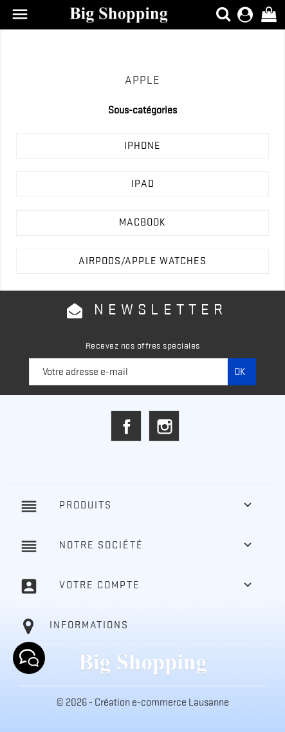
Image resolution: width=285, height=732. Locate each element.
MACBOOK (142, 222)
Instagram (164, 426)
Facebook (126, 426)
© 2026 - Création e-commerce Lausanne (143, 702)
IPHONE (142, 145)
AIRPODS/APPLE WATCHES (142, 261)
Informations (89, 625)
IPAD (142, 183)
